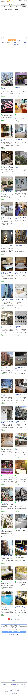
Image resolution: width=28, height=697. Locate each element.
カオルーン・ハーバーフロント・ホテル (21, 422)
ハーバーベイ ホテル (21, 581)
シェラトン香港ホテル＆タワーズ (21, 502)
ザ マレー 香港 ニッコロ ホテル (20, 246)
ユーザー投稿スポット (15, 44)
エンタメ (17, 6)
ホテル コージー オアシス (7, 192)
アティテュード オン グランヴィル (20, 218)
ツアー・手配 (4, 9)
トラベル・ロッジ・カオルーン (21, 449)
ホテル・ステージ (5, 448)
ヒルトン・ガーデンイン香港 (21, 368)
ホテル (10, 6)
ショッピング (24, 4)
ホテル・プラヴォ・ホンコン (7, 475)
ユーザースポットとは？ (14, 634)
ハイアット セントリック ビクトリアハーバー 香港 (7, 219)
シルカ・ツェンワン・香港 (7, 327)
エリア (10, 4)
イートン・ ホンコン (6, 114)
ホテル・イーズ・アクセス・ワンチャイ (21, 300)
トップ (4, 4)
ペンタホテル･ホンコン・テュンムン (6, 273)
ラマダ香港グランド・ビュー (21, 327)
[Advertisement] (14, 16)
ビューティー (4, 6)
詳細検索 (18, 40)
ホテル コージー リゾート (20, 140)
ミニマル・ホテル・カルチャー (7, 422)
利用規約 (17, 690)
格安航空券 (17, 9)
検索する (12, 40)
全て (3, 42)
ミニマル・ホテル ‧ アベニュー (20, 115)
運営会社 (11, 690)
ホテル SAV (18, 555)
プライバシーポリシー (11, 693)
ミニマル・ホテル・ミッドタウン (21, 88)
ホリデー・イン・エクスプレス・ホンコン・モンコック (21, 608)
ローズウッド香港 (5, 166)
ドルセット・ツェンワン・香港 (6, 395)
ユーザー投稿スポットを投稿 (14, 631)
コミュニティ (10, 9)
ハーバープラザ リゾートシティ (21, 167)
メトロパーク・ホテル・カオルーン (7, 607)
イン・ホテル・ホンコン (21, 528)
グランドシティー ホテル (20, 395)
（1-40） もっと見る (15, 619)
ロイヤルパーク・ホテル (7, 367)
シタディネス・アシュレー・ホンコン (21, 475)
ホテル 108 (18, 191)
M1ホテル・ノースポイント (7, 556)
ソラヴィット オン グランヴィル (7, 246)
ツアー (20, 691)
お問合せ (19, 693)
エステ (16, 691)
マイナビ (25, 0)
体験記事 (15, 42)
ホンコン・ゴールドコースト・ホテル (7, 502)
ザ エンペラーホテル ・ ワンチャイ (7, 140)
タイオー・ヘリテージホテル (7, 529)
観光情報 (24, 6)
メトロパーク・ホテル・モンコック (7, 581)
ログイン (21, 0)
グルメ (17, 4)
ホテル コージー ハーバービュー (21, 273)
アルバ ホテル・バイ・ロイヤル (7, 88)
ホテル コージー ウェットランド (7, 300)
